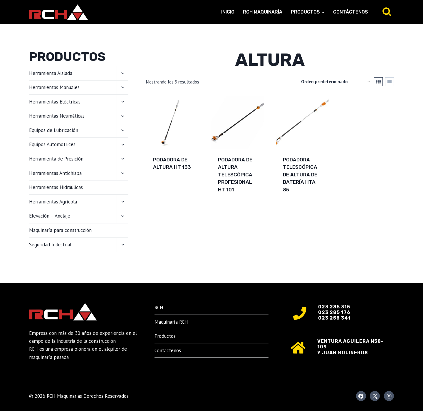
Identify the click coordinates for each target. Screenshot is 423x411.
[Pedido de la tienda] (336, 81)
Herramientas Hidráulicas (56, 187)
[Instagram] (389, 396)
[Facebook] (361, 396)
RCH (159, 307)
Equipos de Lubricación (53, 130)
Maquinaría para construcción (60, 230)
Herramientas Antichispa (55, 173)
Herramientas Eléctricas (54, 101)
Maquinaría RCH (171, 322)
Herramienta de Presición (56, 159)
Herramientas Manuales (54, 87)
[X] (375, 396)
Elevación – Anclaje (49, 216)
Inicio (227, 12)
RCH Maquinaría (262, 12)
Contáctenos (350, 12)
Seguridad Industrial (50, 244)
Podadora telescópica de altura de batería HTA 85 (300, 175)
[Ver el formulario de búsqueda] (387, 12)
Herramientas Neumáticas (57, 116)
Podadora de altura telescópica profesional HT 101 (235, 175)
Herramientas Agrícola (53, 201)
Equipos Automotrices (52, 144)
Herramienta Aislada (50, 73)
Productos (165, 336)
